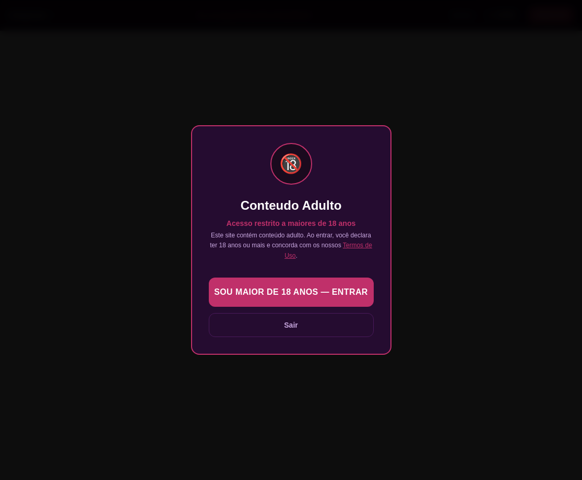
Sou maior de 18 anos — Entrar (291, 291)
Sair (291, 325)
